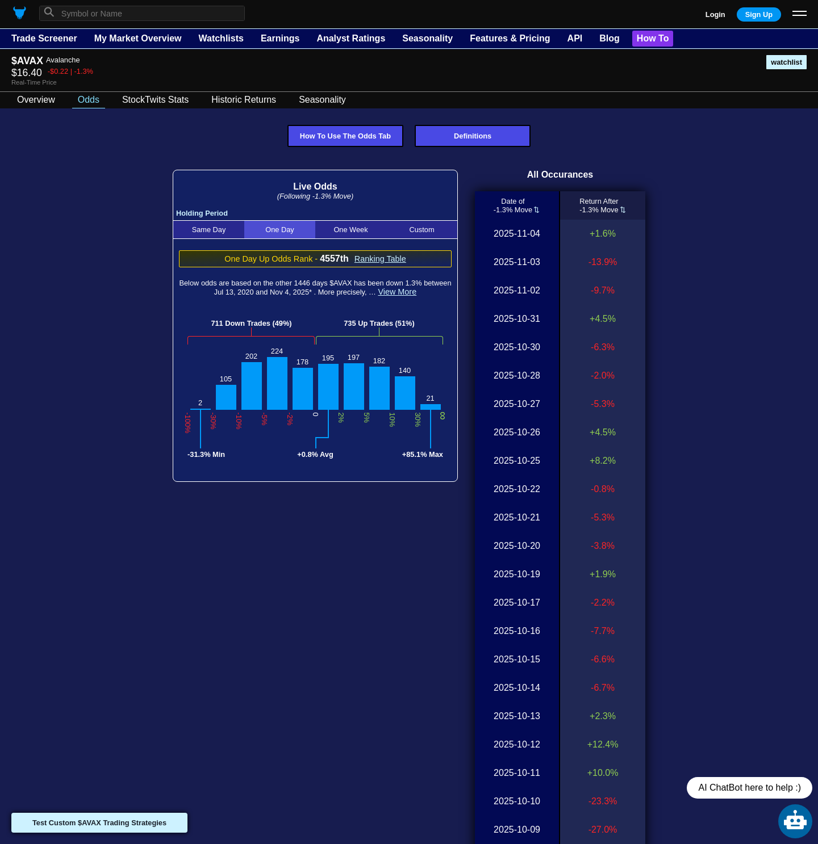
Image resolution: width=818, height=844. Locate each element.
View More (397, 291)
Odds (88, 99)
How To (653, 38)
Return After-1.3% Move (598, 205)
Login (715, 14)
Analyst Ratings (350, 38)
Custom (421, 229)
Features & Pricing (510, 38)
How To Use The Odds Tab (345, 136)
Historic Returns (243, 99)
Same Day (209, 229)
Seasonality (427, 38)
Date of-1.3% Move (513, 205)
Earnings (280, 38)
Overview (36, 99)
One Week (350, 229)
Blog (609, 38)
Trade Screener (44, 38)
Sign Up (759, 14)
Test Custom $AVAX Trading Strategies (99, 822)
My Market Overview (138, 38)
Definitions (472, 136)
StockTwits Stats (155, 99)
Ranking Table (380, 258)
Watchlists (220, 38)
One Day (279, 229)
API (575, 38)
